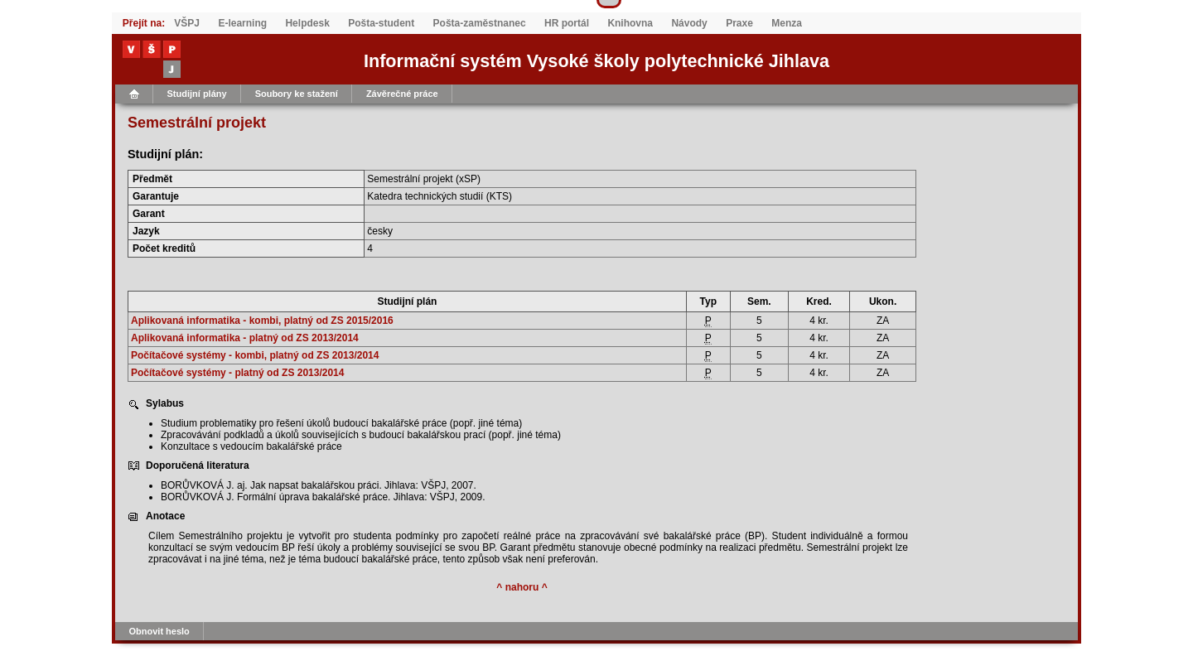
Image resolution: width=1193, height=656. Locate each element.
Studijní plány (197, 94)
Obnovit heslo (159, 631)
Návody (689, 23)
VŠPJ (187, 23)
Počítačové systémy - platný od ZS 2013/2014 (237, 373)
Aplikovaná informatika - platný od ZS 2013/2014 (245, 338)
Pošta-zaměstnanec (479, 23)
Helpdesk (307, 23)
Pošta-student (381, 23)
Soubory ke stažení (296, 94)
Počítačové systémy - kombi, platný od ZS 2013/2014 (255, 355)
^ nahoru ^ (521, 587)
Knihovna (630, 23)
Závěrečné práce (402, 94)
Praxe (739, 23)
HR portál (566, 23)
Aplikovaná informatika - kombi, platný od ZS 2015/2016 (262, 320)
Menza (786, 23)
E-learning (242, 23)
